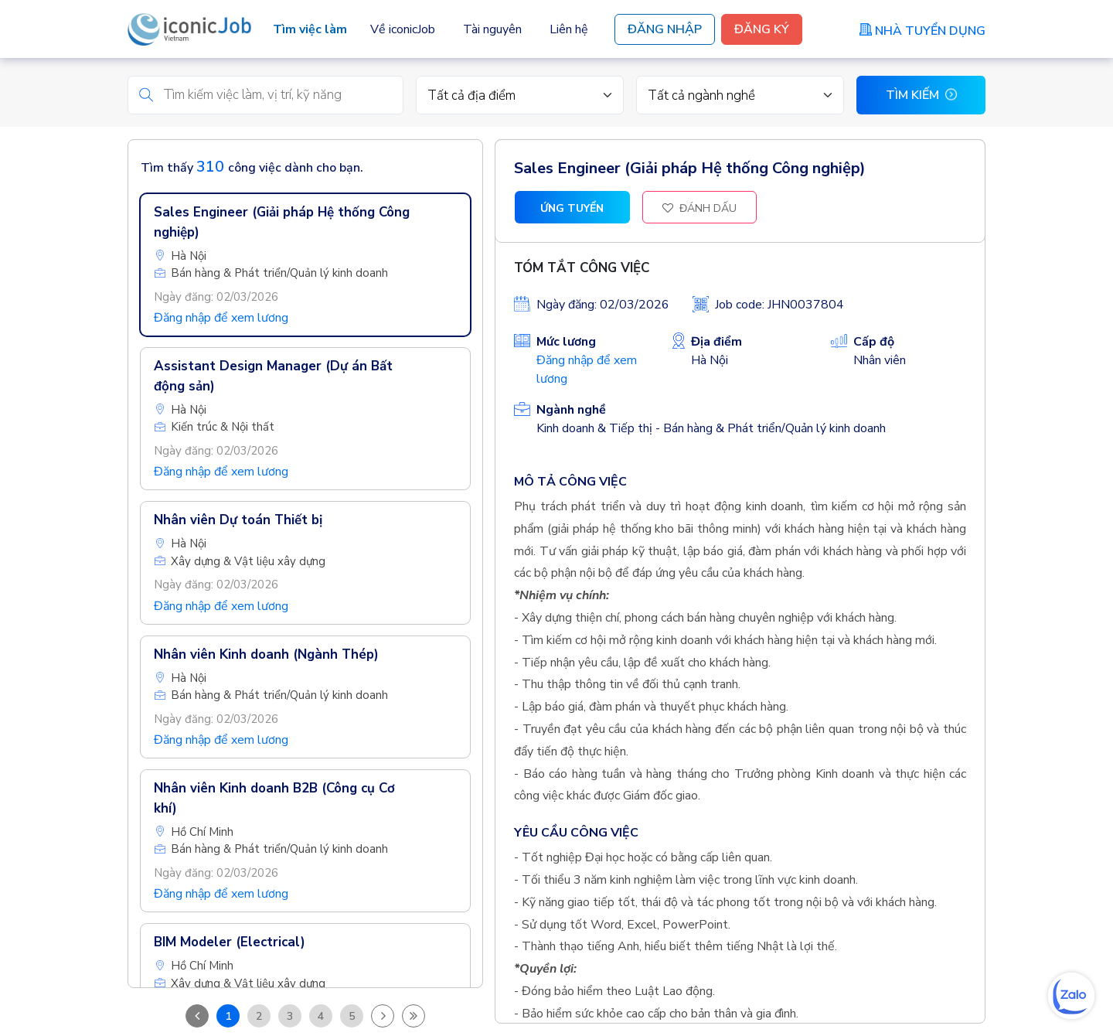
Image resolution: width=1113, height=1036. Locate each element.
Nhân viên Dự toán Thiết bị (238, 521)
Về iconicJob (402, 29)
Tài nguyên (492, 29)
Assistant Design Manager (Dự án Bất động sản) (273, 377)
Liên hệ (569, 29)
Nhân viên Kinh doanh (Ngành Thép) (266, 655)
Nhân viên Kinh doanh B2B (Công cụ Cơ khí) (274, 799)
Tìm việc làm (310, 29)
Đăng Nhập (665, 29)
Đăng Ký (761, 29)
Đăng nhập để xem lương (221, 318)
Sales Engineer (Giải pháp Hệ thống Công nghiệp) (282, 223)
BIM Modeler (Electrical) (229, 943)
